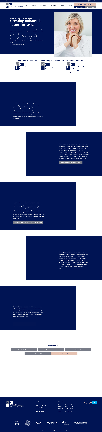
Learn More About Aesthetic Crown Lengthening (28, 222)
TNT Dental (72, 430)
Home (25, 5)
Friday (59, 411)
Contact (70, 5)
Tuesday (60, 406)
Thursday (60, 410)
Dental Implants (51, 349)
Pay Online (79, 7)
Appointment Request (85, 4)
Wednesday (60, 408)
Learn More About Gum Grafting (70, 162)
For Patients (53, 5)
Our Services (43, 5)
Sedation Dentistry (37, 353)
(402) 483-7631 (91, 1)
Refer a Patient (90, 7)
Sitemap (52, 430)
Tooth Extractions (78, 349)
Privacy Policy (58, 430)
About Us (34, 5)
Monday (60, 404)
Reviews (62, 5)
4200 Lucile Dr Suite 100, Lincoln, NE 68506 (16, 0)
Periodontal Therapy (24, 349)
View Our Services (64, 353)
